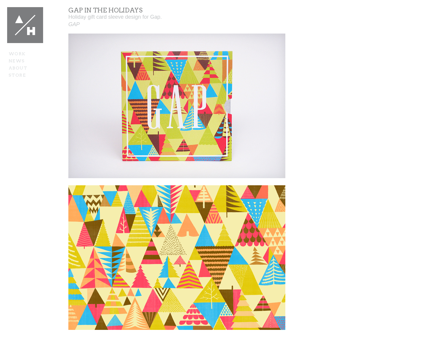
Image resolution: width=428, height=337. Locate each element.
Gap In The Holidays (105, 10)
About (18, 68)
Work (17, 53)
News (17, 60)
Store (17, 75)
